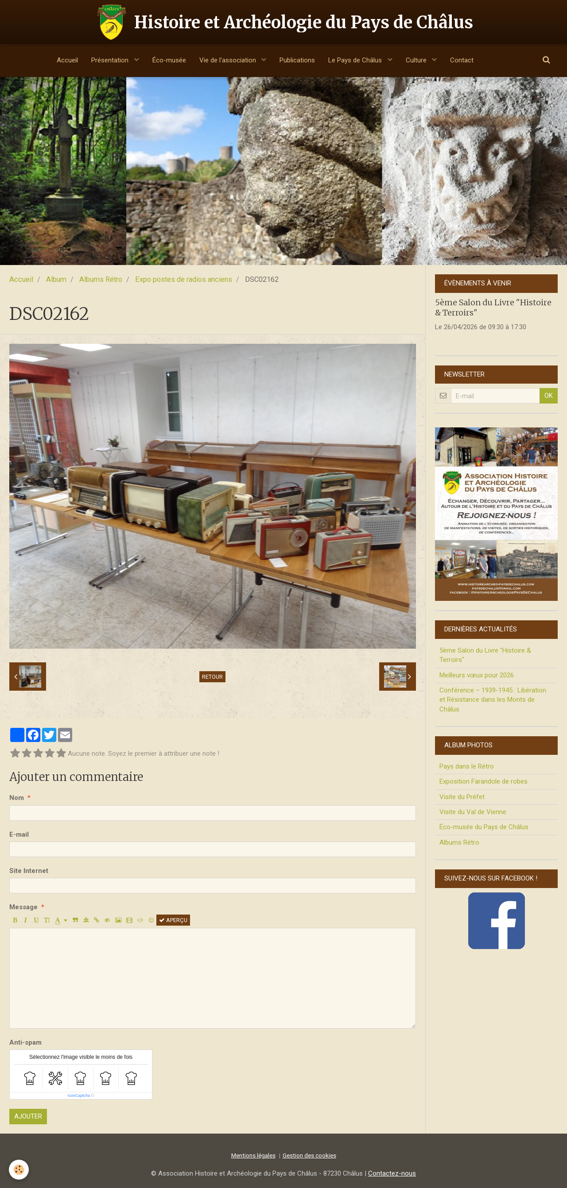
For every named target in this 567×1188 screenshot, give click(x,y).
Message (23, 907)
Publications (297, 60)
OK (548, 396)
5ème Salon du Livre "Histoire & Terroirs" (485, 655)
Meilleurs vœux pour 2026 (476, 675)
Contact (462, 60)
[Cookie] (19, 1170)
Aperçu (173, 920)
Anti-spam (25, 1042)
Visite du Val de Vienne (472, 812)
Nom (16, 798)
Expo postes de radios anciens (183, 279)
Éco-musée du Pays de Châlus (483, 827)
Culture (417, 60)
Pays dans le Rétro (466, 766)
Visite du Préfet (462, 797)
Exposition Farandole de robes (483, 781)
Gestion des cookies (309, 1155)
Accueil (67, 60)
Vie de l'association (228, 60)
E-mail (19, 834)
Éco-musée (169, 60)
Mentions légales (253, 1155)
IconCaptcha (79, 1095)
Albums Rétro (100, 279)
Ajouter (28, 1116)
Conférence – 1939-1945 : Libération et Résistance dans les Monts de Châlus (492, 699)
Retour (212, 676)
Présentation (110, 60)
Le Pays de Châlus (356, 60)
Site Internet (28, 871)
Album (56, 279)
